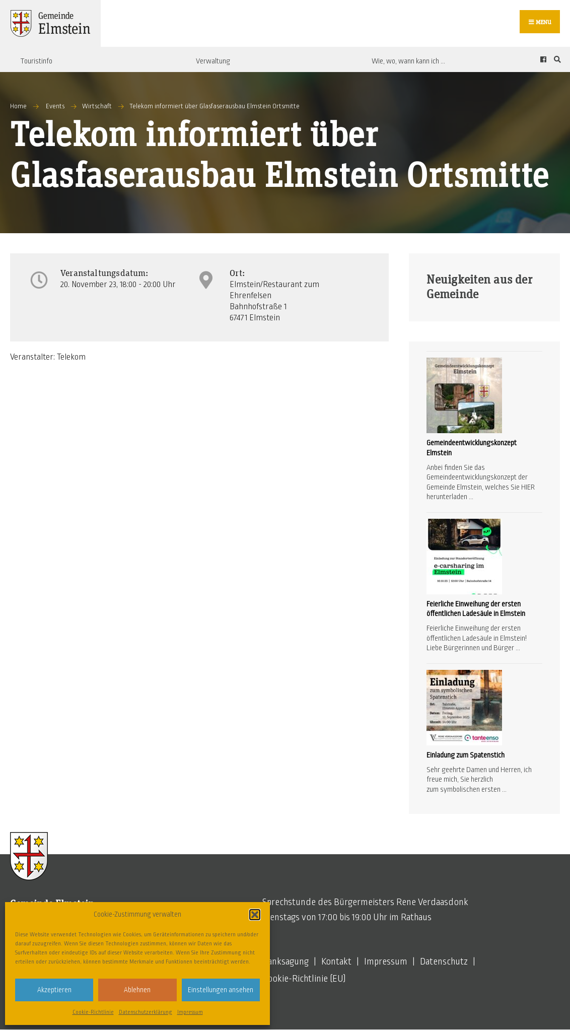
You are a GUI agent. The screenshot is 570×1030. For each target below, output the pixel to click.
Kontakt (336, 962)
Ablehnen (137, 990)
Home (18, 106)
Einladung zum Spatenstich (465, 755)
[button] (255, 915)
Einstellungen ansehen (220, 990)
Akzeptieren (54, 990)
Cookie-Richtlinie (93, 1012)
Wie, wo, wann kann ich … (408, 61)
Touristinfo (36, 61)
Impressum (190, 1012)
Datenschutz (444, 962)
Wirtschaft (97, 106)
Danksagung (285, 962)
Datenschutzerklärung (145, 1012)
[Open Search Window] (555, 59)
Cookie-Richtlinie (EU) (304, 979)
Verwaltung (213, 61)
